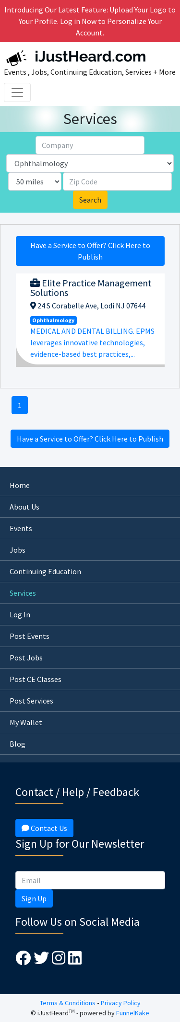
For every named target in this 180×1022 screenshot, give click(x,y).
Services (23, 593)
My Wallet (26, 722)
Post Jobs (26, 657)
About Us (24, 506)
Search (90, 199)
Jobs (17, 550)
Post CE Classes (35, 679)
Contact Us (44, 828)
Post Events (29, 636)
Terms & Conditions (68, 1003)
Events (21, 528)
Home (20, 485)
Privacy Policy (121, 1003)
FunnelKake (132, 1013)
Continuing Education (45, 571)
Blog (17, 744)
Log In (20, 614)
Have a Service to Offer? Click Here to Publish (90, 250)
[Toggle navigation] (17, 92)
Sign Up (34, 898)
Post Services (31, 700)
